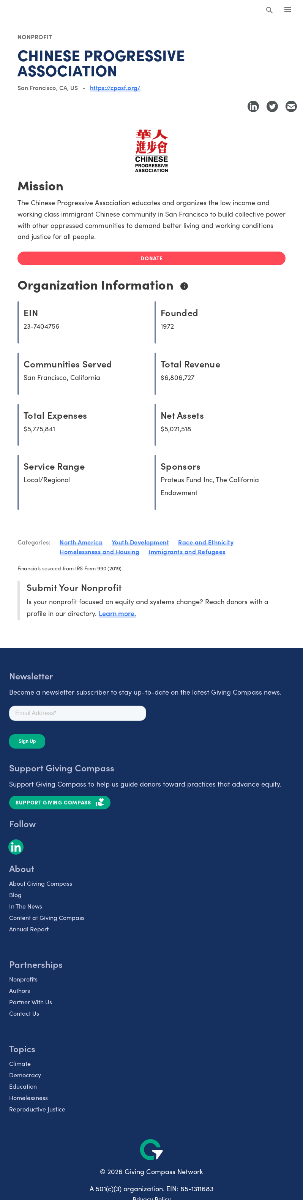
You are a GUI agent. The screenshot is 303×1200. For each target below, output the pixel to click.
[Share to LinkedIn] (253, 106)
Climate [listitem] (20, 1063)
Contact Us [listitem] (24, 1013)
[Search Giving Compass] (269, 11)
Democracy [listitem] (25, 1075)
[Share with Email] (291, 106)
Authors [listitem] (19, 990)
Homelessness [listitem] (28, 1098)
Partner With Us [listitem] (30, 1002)
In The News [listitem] (25, 906)
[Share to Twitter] (272, 106)
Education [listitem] (23, 1086)
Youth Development (140, 542)
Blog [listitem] (15, 895)
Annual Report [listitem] (29, 929)
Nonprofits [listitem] (23, 979)
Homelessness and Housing (99, 551)
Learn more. (117, 613)
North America (81, 542)
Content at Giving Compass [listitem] (47, 917)
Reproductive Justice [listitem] (37, 1109)
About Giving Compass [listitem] (40, 883)
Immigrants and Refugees (187, 551)
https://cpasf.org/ (115, 87)
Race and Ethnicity (206, 542)
